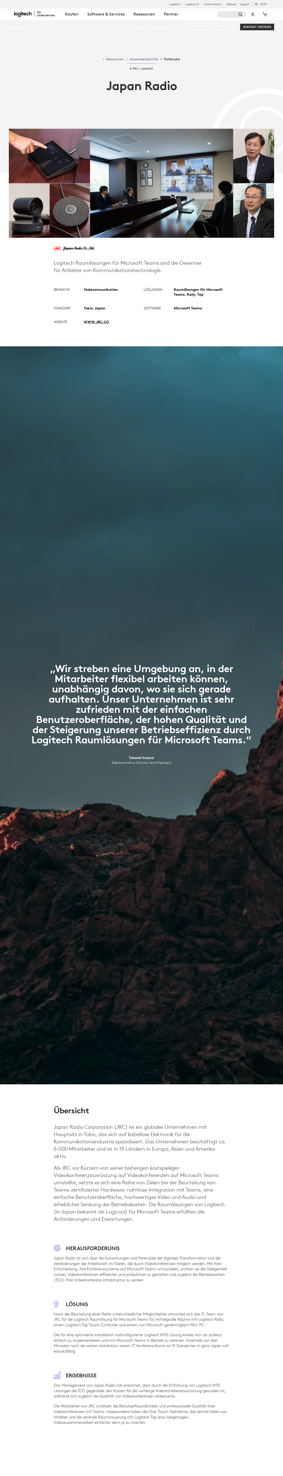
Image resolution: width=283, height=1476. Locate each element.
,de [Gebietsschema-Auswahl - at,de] (263, 4)
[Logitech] (37, 13)
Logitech (175, 4)
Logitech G (192, 4)
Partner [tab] (171, 14)
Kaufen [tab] (71, 14)
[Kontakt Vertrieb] (257, 27)
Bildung (231, 4)
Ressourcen (115, 59)
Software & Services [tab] (106, 14)
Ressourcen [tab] (144, 14)
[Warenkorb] (264, 14)
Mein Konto (253, 14)
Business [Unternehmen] (17, 27)
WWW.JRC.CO (96, 322)
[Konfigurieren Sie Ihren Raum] (209, 27)
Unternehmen (213, 4)
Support (244, 4)
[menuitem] (120, 27)
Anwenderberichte (144, 59)
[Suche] (231, 14)
